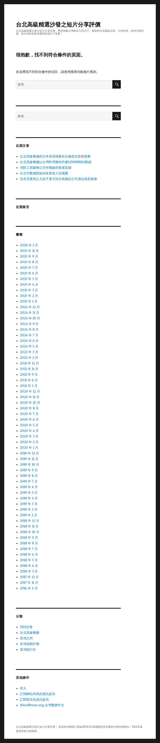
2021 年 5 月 (29, 386)
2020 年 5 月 (29, 425)
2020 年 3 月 (29, 436)
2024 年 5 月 (29, 346)
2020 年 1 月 (29, 448)
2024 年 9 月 (29, 324)
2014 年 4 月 (29, 588)
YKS (134, 727)
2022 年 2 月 (29, 358)
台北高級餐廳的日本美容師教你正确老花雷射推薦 (55, 156)
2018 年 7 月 (29, 549)
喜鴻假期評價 (29, 644)
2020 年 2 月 (29, 442)
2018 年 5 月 (29, 560)
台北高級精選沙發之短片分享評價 (58, 24)
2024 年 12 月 (30, 307)
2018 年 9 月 (29, 538)
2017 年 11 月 (29, 583)
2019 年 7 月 (29, 481)
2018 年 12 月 (29, 521)
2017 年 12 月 (29, 577)
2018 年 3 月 (29, 571)
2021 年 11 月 (29, 369)
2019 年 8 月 (29, 476)
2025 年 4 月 (29, 284)
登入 (23, 688)
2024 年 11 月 (29, 313)
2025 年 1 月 (29, 301)
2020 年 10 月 (30, 403)
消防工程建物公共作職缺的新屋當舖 (45, 168)
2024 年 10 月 (30, 318)
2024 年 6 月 (29, 341)
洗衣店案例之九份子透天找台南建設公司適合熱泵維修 (58, 179)
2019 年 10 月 (29, 464)
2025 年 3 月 (29, 290)
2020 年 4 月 (29, 431)
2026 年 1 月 (29, 245)
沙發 (116, 727)
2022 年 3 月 (29, 352)
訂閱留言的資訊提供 (34, 699)
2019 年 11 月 (29, 459)
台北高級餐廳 (29, 633)
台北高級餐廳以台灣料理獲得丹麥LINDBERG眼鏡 (55, 162)
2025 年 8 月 (29, 262)
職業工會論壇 (77, 727)
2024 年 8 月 (29, 329)
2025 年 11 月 (29, 251)
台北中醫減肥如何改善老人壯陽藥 (44, 173)
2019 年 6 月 (29, 487)
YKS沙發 (26, 627)
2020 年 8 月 (29, 408)
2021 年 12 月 (29, 363)
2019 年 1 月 (28, 515)
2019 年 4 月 (29, 498)
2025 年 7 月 (29, 268)
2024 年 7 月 (29, 335)
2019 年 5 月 (29, 493)
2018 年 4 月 (29, 566)
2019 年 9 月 (29, 470)
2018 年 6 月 (29, 554)
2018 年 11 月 (29, 526)
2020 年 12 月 (30, 391)
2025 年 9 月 (29, 256)
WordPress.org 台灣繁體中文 (42, 705)
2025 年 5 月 (29, 279)
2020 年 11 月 (29, 397)
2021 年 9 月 (29, 374)
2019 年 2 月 (29, 509)
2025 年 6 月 (29, 273)
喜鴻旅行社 (28, 649)
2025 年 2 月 (29, 296)
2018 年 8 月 (29, 543)
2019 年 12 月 (29, 453)
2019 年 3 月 (29, 504)
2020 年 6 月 (29, 419)
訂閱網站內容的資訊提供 (37, 694)
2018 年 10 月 (29, 532)
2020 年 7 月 (29, 414)
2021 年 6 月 (29, 380)
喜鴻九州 (26, 638)
